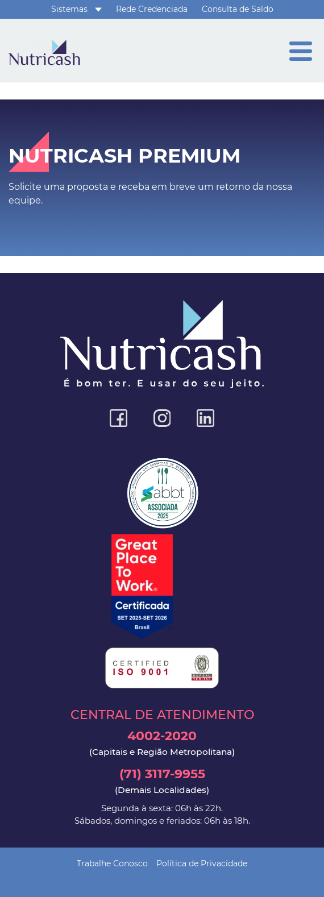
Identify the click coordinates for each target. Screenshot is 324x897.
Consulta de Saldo (237, 9)
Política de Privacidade (201, 863)
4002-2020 (162, 743)
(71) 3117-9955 (162, 781)
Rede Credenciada (152, 9)
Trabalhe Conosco (112, 863)
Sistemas (69, 9)
